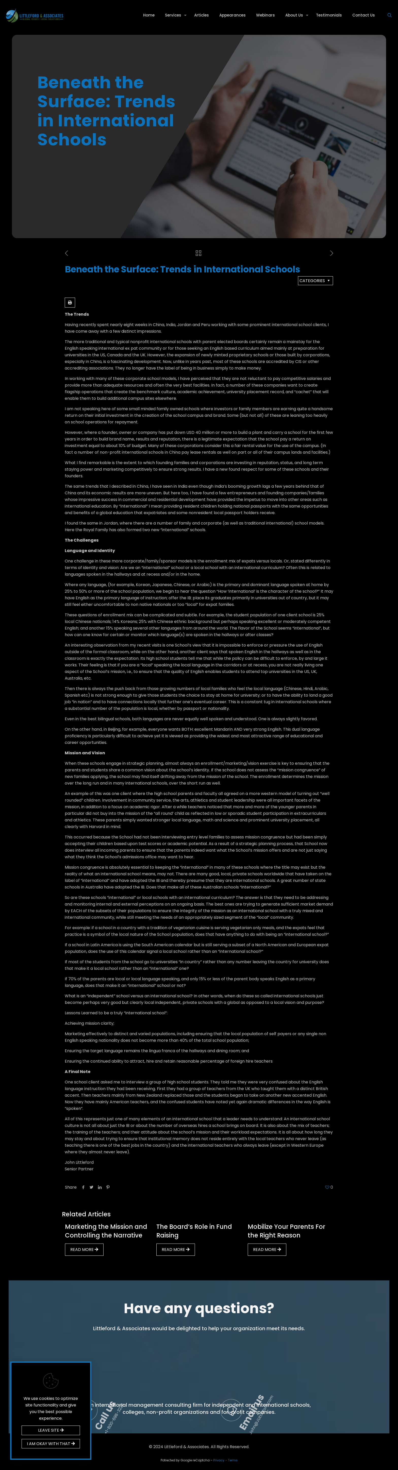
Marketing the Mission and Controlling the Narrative (106, 1230)
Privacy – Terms (225, 1460)
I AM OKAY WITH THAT (51, 1444)
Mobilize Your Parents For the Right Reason (286, 1230)
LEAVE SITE (51, 1430)
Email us (321, 1372)
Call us (180, 1373)
